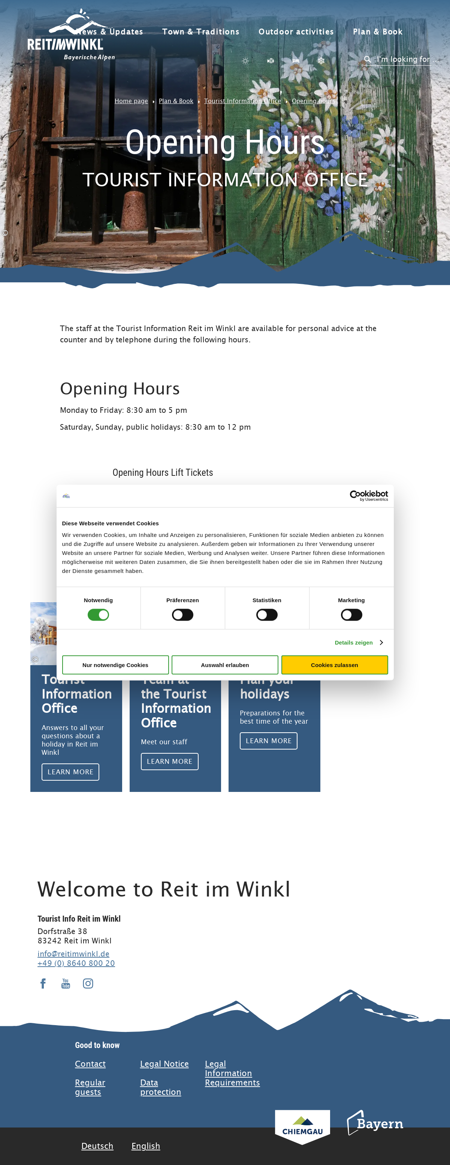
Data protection (160, 1087)
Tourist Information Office (242, 101)
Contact (90, 1064)
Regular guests (90, 1087)
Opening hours (313, 101)
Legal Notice (164, 1064)
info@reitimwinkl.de (73, 953)
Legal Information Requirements (232, 1073)
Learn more (76, 697)
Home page (131, 101)
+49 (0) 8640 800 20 (76, 963)
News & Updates (110, 32)
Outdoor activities (296, 32)
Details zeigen (354, 642)
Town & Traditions (201, 32)
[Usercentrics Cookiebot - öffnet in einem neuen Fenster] (355, 495)
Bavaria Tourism (375, 1133)
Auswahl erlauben (225, 665)
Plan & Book (378, 32)
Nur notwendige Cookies (115, 665)
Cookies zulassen (334, 665)
